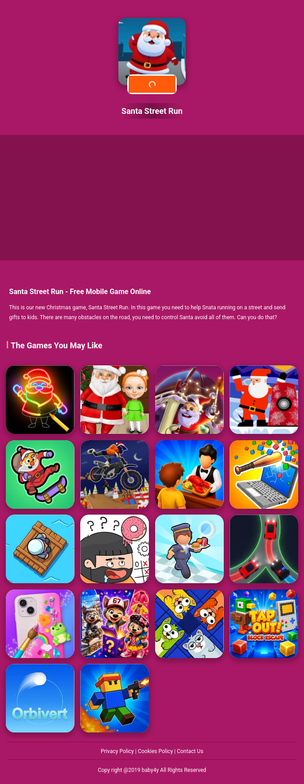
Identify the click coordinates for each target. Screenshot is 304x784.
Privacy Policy (118, 751)
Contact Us (190, 751)
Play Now (152, 84)
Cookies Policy (156, 751)
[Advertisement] (152, 197)
